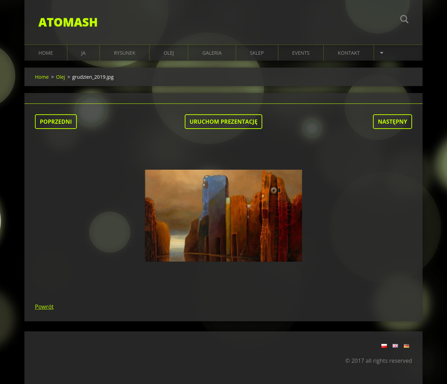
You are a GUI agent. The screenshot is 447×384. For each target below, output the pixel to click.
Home (45, 52)
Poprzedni (56, 121)
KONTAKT (349, 52)
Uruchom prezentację (224, 121)
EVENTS (301, 52)
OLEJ (168, 52)
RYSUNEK (124, 52)
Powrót (44, 306)
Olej (60, 77)
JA (83, 52)
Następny (392, 121)
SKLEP (257, 52)
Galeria (212, 52)
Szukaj (404, 20)
